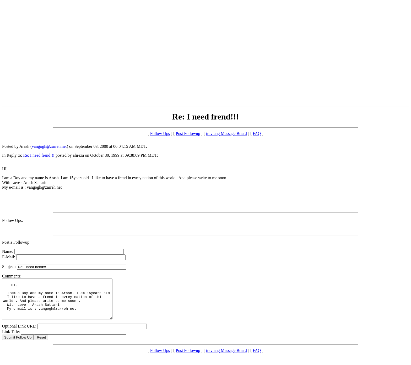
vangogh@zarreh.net (49, 146)
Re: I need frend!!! (39, 155)
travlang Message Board (226, 133)
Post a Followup (15, 242)
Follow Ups (160, 133)
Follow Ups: (12, 220)
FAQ (257, 133)
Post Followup (188, 133)
